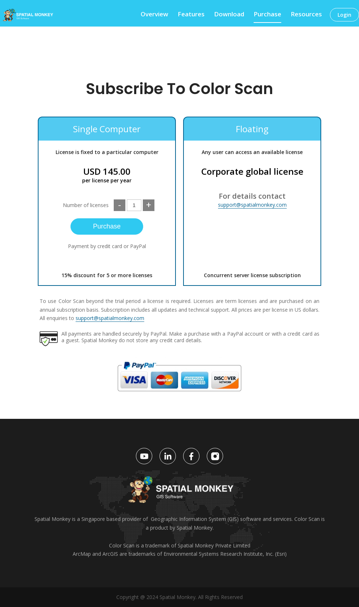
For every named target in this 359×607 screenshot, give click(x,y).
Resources (306, 15)
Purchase (267, 15)
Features (191, 15)
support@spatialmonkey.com (252, 204)
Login (344, 14)
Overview (154, 15)
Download (229, 15)
